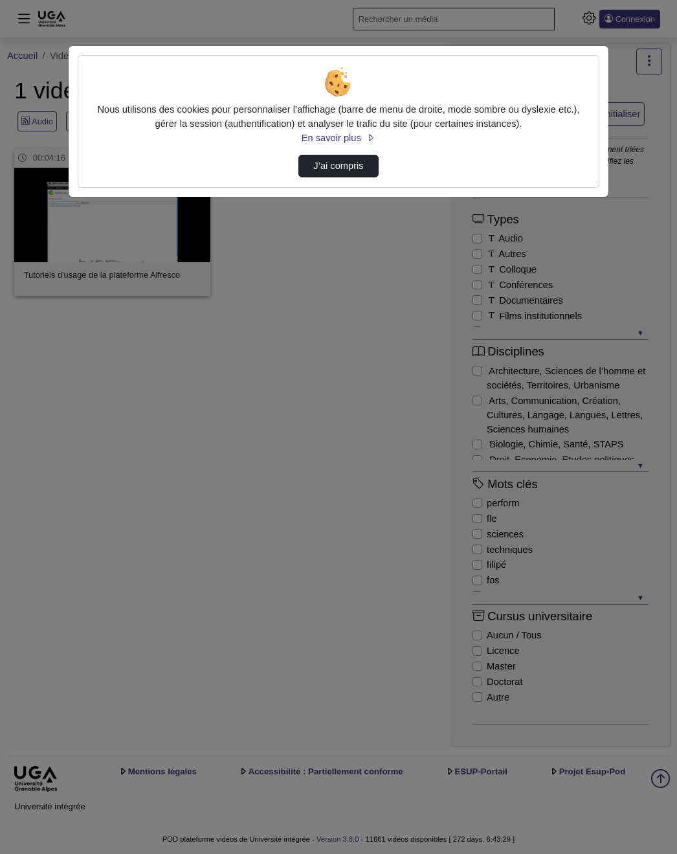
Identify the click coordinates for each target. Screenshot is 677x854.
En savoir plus (338, 138)
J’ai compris (338, 166)
